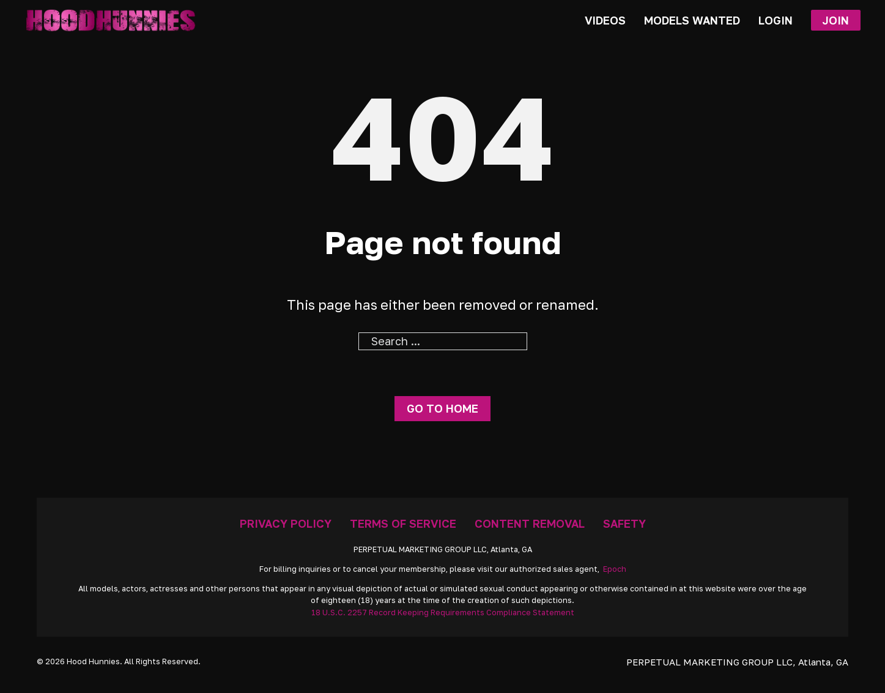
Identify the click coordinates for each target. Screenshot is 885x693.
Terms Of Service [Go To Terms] (403, 523)
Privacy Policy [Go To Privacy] (285, 523)
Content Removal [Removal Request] (530, 523)
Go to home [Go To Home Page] (442, 408)
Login (775, 20)
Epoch (614, 569)
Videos (605, 20)
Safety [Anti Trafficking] (624, 523)
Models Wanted (692, 20)
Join (835, 20)
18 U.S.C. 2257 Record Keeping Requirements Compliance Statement (442, 612)
